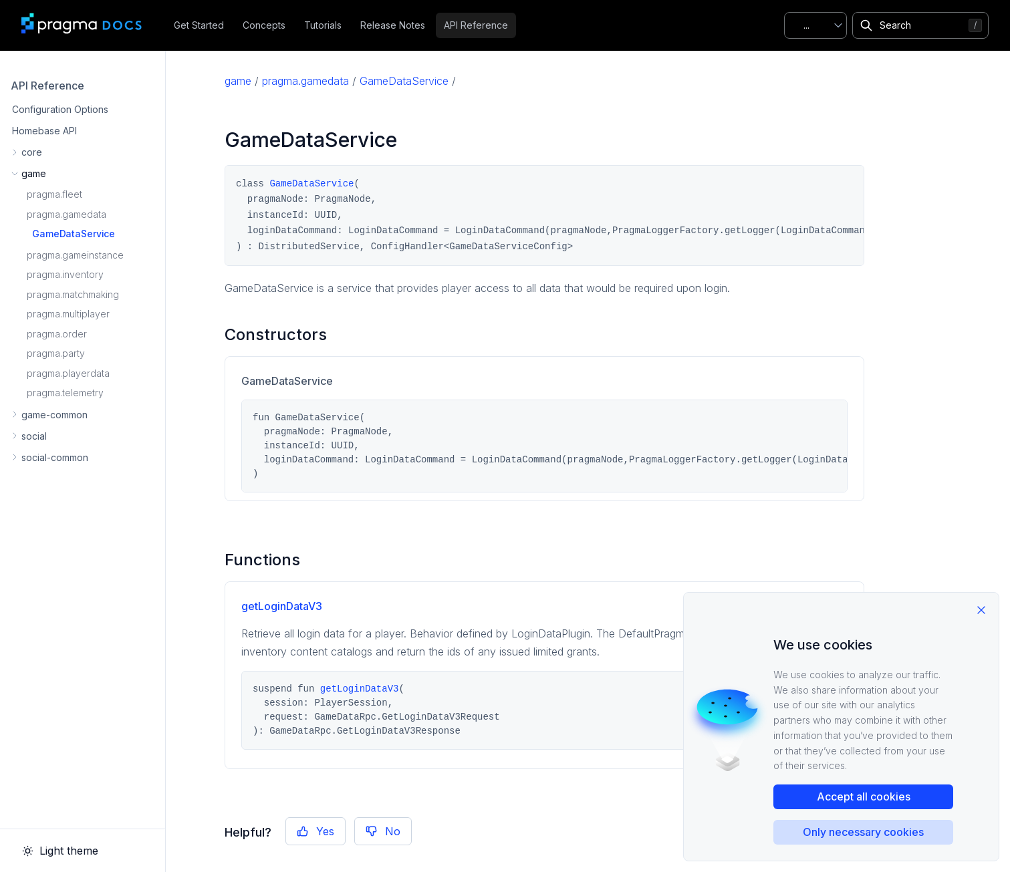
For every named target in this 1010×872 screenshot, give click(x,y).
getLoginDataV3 (281, 606)
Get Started (199, 25)
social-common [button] (54, 457)
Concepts (264, 25)
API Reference (476, 25)
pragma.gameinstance (75, 255)
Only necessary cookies (863, 832)
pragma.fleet (54, 194)
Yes (315, 831)
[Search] (920, 25)
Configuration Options (60, 109)
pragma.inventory (65, 274)
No (383, 831)
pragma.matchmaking (73, 294)
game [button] (33, 173)
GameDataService (73, 233)
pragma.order (57, 333)
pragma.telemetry (65, 392)
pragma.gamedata (66, 214)
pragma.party (56, 353)
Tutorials (323, 25)
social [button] (34, 436)
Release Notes (392, 25)
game (238, 81)
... (806, 25)
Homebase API (44, 130)
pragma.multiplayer (68, 313)
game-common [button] (54, 414)
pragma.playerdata (68, 373)
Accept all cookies (863, 796)
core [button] (31, 152)
